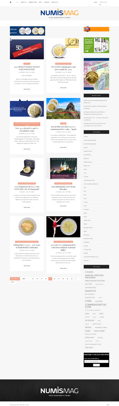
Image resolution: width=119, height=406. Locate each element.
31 (58, 276)
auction (86, 145)
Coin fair (46, 2)
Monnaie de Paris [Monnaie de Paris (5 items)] (101, 325)
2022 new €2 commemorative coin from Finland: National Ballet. (63, 245)
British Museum (88, 160)
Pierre (33, 70)
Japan (85, 211)
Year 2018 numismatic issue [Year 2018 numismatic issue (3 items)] (93, 342)
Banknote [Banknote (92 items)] (90, 289)
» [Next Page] (78, 276)
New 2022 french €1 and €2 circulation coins (26, 127)
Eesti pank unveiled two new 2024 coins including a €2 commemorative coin (94, 111)
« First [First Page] (23, 276)
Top (108, 402)
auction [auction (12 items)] (88, 282)
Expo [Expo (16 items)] (101, 311)
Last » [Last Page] (13, 279)
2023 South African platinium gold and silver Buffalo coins (95, 99)
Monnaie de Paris (88, 225)
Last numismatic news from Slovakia (63, 185)
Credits (27, 402)
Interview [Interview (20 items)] (89, 318)
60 (71, 276)
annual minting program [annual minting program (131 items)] (94, 274)
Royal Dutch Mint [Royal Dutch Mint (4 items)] (91, 332)
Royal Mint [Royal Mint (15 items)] (89, 335)
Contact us (54, 2)
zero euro (86, 258)
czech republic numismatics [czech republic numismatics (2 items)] (93, 308)
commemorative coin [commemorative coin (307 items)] (95, 303)
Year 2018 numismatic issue (91, 254)
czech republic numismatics (91, 182)
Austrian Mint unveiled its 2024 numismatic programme (95, 105)
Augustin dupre (88, 149)
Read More (27, 87)
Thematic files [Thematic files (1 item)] (88, 339)
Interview (86, 207)
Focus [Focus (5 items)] (87, 315)
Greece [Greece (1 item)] (94, 315)
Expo (40, 2)
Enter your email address (91, 356)
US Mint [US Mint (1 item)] (97, 339)
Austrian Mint (87, 152)
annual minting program (27, 121)
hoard (85, 203)
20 (37, 276)
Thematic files (32, 2)
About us (23, 2)
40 (63, 276)
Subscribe (96, 363)
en (94, 2)
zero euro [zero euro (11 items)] (89, 345)
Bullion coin (87, 163)
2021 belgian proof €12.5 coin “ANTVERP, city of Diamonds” (27, 185)
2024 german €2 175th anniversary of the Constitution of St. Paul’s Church (95, 122)
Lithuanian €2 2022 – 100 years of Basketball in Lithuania (26, 244)
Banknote (86, 156)
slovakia (86, 243)
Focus (85, 196)
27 (41, 276)
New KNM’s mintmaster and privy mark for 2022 (63, 66)
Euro (85, 185)
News (57, 61)
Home (17, 2)
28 (45, 276)
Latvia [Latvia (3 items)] (87, 322)
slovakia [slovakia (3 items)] (100, 335)
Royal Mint (86, 240)
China (85, 167)
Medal (85, 222)
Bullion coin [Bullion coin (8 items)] (90, 295)
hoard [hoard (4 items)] (102, 315)
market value (87, 218)
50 (67, 276)
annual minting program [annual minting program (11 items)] (95, 279)
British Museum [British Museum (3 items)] (89, 292)
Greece (86, 200)
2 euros (17, 121)
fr (96, 2)
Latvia (85, 214)
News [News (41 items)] (87, 329)
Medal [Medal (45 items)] (88, 325)
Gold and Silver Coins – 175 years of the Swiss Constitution (96, 117)
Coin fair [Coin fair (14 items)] (98, 299)
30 (54, 276)
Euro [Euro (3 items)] (94, 311)
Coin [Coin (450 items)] (88, 299)
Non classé (86, 233)
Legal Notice (22, 402)
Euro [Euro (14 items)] (87, 311)
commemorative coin (29, 181)
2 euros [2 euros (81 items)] (89, 270)
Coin (37, 121)
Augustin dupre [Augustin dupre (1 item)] (99, 282)
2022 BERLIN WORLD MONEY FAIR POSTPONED (27, 66)
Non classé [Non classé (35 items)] (99, 329)
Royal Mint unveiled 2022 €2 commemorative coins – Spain (63, 125)
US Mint (86, 251)
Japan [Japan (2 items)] (99, 318)
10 (33, 276)
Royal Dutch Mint (65, 61)
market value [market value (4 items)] (96, 322)
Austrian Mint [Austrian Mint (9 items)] (90, 285)
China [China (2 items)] (100, 295)
